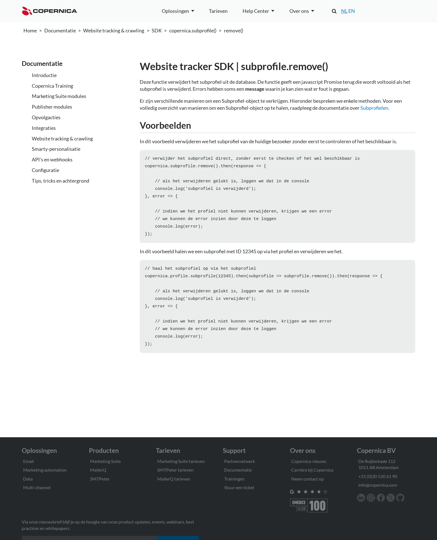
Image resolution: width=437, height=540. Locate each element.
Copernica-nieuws (308, 461)
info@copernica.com (377, 485)
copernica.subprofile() (192, 30)
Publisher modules (52, 107)
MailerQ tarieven (173, 478)
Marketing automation (45, 469)
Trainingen (234, 478)
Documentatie (60, 30)
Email (28, 461)
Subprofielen (374, 108)
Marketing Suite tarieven (181, 461)
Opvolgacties (46, 117)
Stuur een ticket (239, 487)
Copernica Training (52, 86)
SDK (157, 30)
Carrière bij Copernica (312, 469)
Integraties (44, 128)
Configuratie (45, 170)
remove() (233, 30)
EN (351, 11)
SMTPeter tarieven (175, 469)
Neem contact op (307, 478)
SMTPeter (100, 478)
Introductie (44, 75)
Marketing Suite (105, 461)
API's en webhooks (52, 159)
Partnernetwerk (239, 461)
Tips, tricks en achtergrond (60, 181)
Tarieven (218, 11)
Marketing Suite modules (59, 96)
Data (28, 478)
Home (30, 30)
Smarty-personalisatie (56, 149)
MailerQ (98, 469)
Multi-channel (36, 487)
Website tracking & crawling (113, 30)
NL (344, 11)
